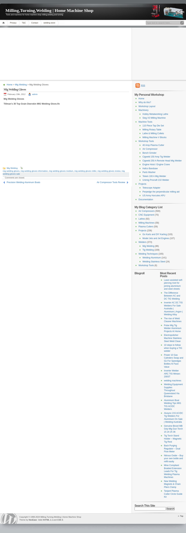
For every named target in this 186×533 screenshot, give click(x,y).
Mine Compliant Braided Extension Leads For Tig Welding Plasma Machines (172, 471)
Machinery (143, 110)
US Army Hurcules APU (153, 195)
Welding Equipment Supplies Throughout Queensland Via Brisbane (173, 390)
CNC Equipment (146, 215)
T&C (24, 23)
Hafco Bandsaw (150, 168)
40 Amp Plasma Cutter (153, 145)
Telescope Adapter (151, 188)
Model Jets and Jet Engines (155, 238)
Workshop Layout (147, 106)
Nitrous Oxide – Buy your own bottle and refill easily (173, 458)
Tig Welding (148, 250)
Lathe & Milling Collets (153, 133)
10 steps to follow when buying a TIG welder (173, 348)
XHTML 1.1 (48, 520)
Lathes (142, 219)
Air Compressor (149, 149)
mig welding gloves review (109, 171)
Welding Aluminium (151, 257)
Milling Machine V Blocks (154, 137)
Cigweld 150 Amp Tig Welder (156, 156)
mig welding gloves (11, 171)
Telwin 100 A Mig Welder (154, 176)
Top (181, 516)
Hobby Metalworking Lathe (155, 114)
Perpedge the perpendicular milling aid (160, 191)
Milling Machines (147, 223)
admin (35, 94)
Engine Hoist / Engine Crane (156, 164)
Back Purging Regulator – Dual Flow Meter (172, 448)
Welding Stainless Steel (153, 261)
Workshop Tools (146, 141)
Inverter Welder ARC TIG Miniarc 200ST (172, 373)
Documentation (146, 199)
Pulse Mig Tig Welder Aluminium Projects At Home (172, 328)
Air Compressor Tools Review (111, 182)
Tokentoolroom (9, 519)
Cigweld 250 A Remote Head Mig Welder (162, 160)
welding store (49, 23)
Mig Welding (21, 84)
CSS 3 (60, 520)
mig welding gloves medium (61, 171)
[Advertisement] (93, 53)
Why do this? (145, 102)
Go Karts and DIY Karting (154, 234)
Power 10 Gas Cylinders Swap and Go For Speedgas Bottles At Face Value (173, 361)
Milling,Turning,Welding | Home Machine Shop (49, 10)
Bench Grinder (149, 153)
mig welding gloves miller (85, 171)
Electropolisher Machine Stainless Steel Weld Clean (172, 338)
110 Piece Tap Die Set (153, 125)
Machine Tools (145, 122)
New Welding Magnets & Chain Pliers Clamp (172, 484)
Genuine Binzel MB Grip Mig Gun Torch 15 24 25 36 (173, 429)
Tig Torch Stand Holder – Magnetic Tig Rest (172, 438)
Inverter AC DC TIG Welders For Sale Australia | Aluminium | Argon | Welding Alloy (173, 308)
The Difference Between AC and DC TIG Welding (172, 296)
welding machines (172, 380)
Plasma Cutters (146, 226)
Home (4, 23)
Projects (142, 184)
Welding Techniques (148, 254)
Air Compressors (147, 211)
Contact (34, 23)
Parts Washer (148, 172)
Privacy (13, 23)
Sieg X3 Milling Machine (154, 118)
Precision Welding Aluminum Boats (23, 182)
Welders (142, 242)
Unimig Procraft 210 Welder (155, 180)
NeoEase (33, 520)
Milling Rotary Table (151, 129)
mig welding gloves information (34, 171)
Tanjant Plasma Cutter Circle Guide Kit (173, 494)
